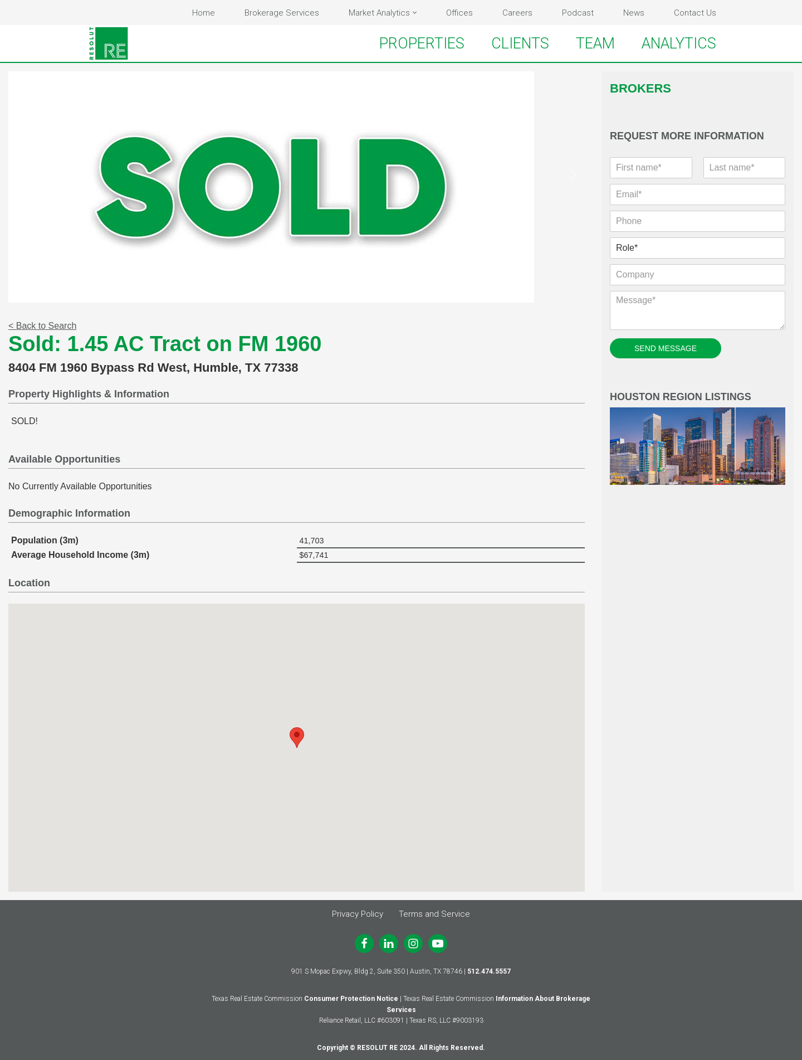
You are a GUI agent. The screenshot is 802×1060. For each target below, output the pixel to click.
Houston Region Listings (697, 438)
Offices (459, 13)
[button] (415, 12)
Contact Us (695, 13)
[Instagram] (413, 943)
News (633, 13)
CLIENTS (520, 43)
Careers (517, 13)
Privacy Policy (357, 914)
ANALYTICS (679, 43)
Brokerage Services (281, 13)
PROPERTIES (421, 43)
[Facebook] (364, 943)
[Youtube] (437, 943)
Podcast (578, 13)
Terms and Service (434, 914)
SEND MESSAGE (665, 348)
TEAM (595, 43)
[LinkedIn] (388, 943)
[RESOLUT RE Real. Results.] (108, 43)
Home (203, 13)
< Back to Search (42, 325)
